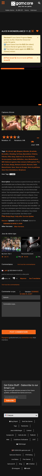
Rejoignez (5, 337)
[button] (38, 138)
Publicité (33, 435)
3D (7, 151)
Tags (15, 426)
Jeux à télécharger (16, 430)
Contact (29, 430)
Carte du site (22, 435)
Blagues (20, 151)
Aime (6, 278)
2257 (34, 439)
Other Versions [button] (19, 226)
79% (18, 257)
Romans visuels (20, 164)
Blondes (26, 151)
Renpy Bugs (10, 216)
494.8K (24, 257)
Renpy (12, 164)
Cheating (12, 154)
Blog (20, 464)
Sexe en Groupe (21, 167)
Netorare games (11, 162)
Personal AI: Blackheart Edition (27, 254)
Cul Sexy (19, 154)
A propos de (10, 435)
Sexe (13, 167)
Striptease (22, 170)
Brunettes (5, 154)
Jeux (26, 159)
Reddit (27, 468)
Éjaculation (27, 154)
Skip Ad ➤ (40, 104)
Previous (4, 118)
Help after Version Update (24, 216)
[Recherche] (39, 3)
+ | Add (12, 174)
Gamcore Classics (15, 455)
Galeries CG (20, 156)
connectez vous (26, 337)
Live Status (15, 459)
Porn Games (26, 459)
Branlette (33, 151)
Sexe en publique (34, 167)
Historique (33, 10)
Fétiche (4, 156)
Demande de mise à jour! (12, 223)
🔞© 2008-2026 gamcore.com (21, 450)
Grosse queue (7, 159)
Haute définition (18, 159)
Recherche (24, 426)
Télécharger (21, 444)
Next (37, 118)
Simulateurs (13, 170)
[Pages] (3, 2)
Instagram (16, 468)
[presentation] (19, 323)
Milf (3, 162)
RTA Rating (29, 455)
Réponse (23, 278)
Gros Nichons (30, 156)
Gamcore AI (11, 464)
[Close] (37, 37)
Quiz (7, 164)
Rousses (30, 164)
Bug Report (13, 421)
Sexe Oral (5, 170)
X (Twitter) (30, 464)
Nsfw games (31, 162)
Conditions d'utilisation (21, 439)
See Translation (34, 278)
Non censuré (22, 162)
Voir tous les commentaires (26, 264)
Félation (34, 154)
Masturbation (33, 159)
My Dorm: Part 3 (6, 254)
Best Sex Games (27, 421)
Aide (7, 439)
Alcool (10, 151)
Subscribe (10, 400)
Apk (15, 151)
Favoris (27, 10)
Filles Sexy (11, 156)
